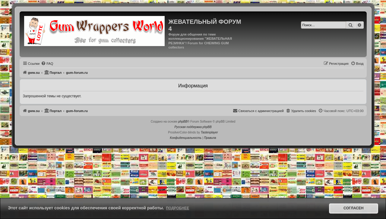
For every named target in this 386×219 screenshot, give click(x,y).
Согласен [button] (353, 208)
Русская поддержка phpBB (192, 127)
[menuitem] (47, 63)
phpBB (182, 121)
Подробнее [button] (177, 208)
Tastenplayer (209, 132)
